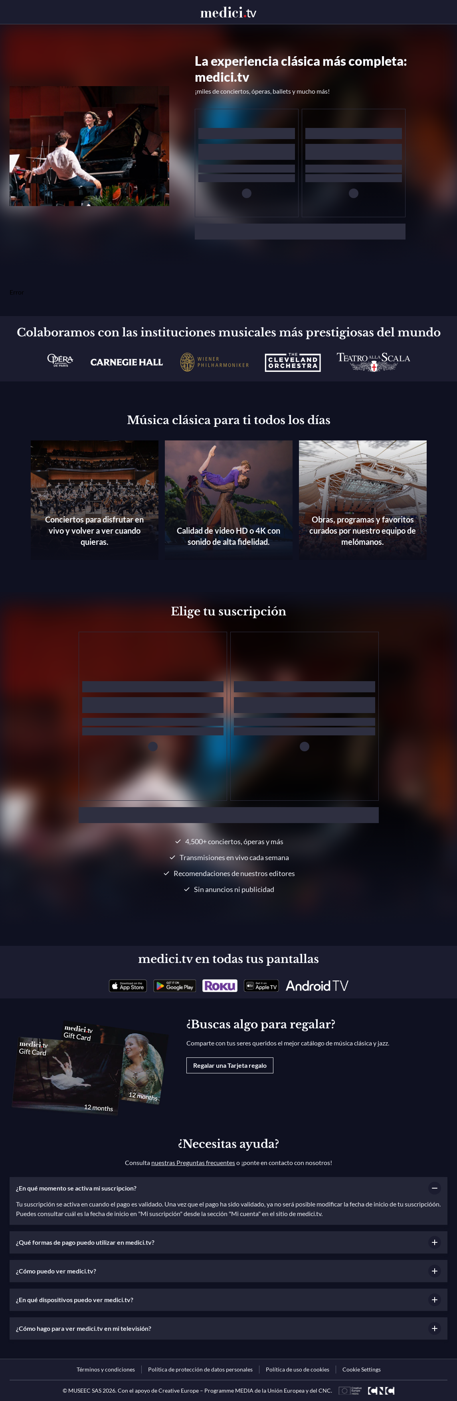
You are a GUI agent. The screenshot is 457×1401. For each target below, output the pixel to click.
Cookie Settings (361, 1369)
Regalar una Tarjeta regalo (230, 1065)
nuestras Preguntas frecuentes (193, 1162)
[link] (128, 985)
